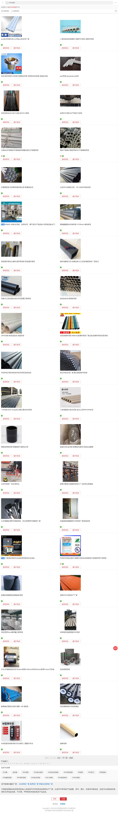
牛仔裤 (5, 772)
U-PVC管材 (76, 777)
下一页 (65, 758)
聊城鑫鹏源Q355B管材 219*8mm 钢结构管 (75, 224)
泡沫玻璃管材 (65, 669)
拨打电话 (17, 48)
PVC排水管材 (38, 772)
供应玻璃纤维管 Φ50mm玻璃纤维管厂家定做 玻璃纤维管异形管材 (84, 336)
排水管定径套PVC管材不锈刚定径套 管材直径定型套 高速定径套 (24, 76)
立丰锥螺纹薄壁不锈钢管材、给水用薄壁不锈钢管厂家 (21, 521)
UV (40, 763)
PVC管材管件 (62, 777)
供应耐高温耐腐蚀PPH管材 (70, 632)
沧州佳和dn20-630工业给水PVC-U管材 (15, 113)
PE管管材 (103, 772)
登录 (54, 799)
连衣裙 (15, 772)
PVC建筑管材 (7, 777)
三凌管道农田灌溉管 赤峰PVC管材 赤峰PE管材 (77, 39)
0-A (2, 763)
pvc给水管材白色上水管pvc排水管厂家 (15, 39)
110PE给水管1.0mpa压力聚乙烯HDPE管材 (16, 410)
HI (16, 763)
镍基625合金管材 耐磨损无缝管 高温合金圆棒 (76, 447)
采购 (115, 648)
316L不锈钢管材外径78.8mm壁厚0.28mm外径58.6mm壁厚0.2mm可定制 (27, 669)
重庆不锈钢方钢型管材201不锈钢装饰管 (74, 150)
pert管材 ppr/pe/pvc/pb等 (69, 76)
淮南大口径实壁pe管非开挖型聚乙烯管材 (16, 299)
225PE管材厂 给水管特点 (10, 484)
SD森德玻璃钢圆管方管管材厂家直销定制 (75, 521)
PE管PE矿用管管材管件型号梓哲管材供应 (16, 373)
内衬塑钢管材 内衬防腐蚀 (69, 706)
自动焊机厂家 (24, 784)
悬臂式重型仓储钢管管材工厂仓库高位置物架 (76, 484)
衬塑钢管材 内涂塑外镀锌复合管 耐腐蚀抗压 (17, 187)
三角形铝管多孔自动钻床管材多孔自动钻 (20, 558)
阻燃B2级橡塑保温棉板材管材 (12, 595)
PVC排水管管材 (53, 772)
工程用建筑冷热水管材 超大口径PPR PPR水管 (76, 410)
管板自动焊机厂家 (46, 784)
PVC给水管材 (35, 777)
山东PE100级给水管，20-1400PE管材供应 (75, 187)
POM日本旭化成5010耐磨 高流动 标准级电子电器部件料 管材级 (83, 558)
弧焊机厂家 (34, 784)
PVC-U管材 (49, 777)
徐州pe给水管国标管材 (68, 299)
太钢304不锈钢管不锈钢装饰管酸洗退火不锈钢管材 (19, 150)
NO (28, 763)
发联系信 (6, 48)
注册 (63, 799)
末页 (71, 758)
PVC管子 (91, 772)
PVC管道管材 (68, 772)
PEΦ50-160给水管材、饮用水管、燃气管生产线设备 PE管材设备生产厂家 (31, 224)
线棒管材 (63, 743)
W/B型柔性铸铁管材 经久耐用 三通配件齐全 (17, 743)
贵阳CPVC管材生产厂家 (68, 595)
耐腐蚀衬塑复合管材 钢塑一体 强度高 (14, 706)
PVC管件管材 (21, 777)
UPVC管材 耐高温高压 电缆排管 (12, 336)
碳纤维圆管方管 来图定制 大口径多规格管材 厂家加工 (79, 261)
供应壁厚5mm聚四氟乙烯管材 (12, 632)
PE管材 (80, 772)
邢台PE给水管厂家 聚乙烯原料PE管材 (73, 373)
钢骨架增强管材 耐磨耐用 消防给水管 (14, 447)
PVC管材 (25, 772)
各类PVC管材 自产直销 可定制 (71, 113)
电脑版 (62, 804)
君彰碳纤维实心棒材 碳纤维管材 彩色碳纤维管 (18, 261)
